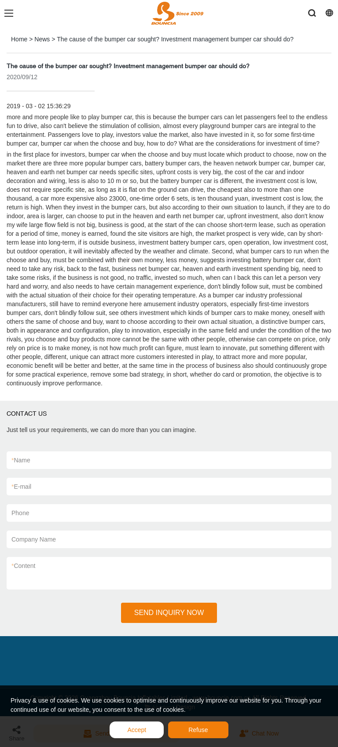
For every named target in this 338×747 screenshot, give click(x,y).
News (42, 39)
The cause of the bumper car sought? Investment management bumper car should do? (175, 39)
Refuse (198, 729)
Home (19, 39)
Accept (136, 729)
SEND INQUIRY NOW (169, 612)
